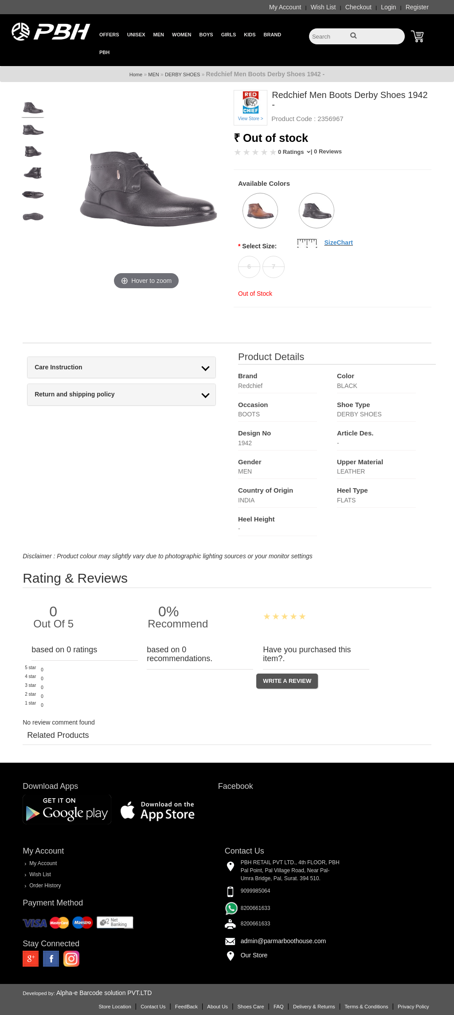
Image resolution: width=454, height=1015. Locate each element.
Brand (273, 34)
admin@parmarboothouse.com (283, 940)
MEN (153, 74)
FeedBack (186, 1006)
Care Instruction (58, 367)
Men (158, 34)
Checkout (358, 7)
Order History (45, 885)
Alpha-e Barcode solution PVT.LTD (104, 992)
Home (135, 74)
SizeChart (338, 242)
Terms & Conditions (366, 1006)
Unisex (136, 34)
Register (417, 7)
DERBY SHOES (182, 74)
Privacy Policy (413, 1006)
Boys (206, 34)
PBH (104, 52)
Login (388, 7)
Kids (249, 34)
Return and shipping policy (74, 394)
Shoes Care (250, 1006)
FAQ (279, 1006)
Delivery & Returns (314, 1006)
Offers (109, 34)
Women (181, 34)
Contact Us (153, 1006)
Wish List (323, 7)
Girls (228, 34)
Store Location (114, 1006)
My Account (285, 7)
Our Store (254, 955)
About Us (217, 1006)
